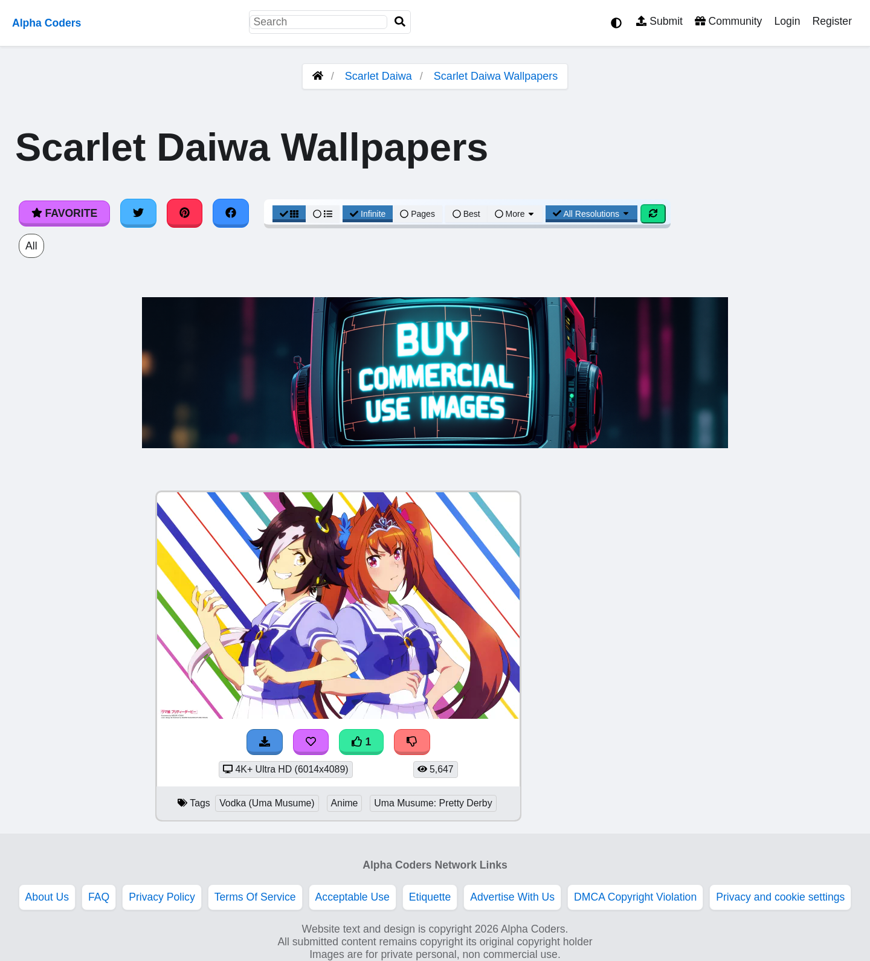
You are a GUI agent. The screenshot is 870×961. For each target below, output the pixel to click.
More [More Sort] (515, 214)
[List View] (323, 213)
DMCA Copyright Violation (635, 897)
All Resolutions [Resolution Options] (591, 214)
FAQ (98, 897)
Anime (344, 803)
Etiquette (430, 897)
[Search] (400, 22)
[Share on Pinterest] (185, 213)
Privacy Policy (162, 897)
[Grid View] (289, 213)
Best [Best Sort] (466, 214)
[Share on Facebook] (231, 213)
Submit (659, 21)
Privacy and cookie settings (780, 897)
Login (787, 21)
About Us (47, 897)
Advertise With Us (512, 897)
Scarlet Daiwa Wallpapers (496, 76)
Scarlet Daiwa (378, 76)
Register (832, 21)
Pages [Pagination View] (417, 214)
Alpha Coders (46, 23)
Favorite (64, 213)
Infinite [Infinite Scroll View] (367, 214)
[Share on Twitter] (138, 213)
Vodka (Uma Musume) (266, 803)
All (31, 246)
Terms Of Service (255, 897)
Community (728, 21)
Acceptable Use (352, 897)
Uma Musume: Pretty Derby (433, 803)
